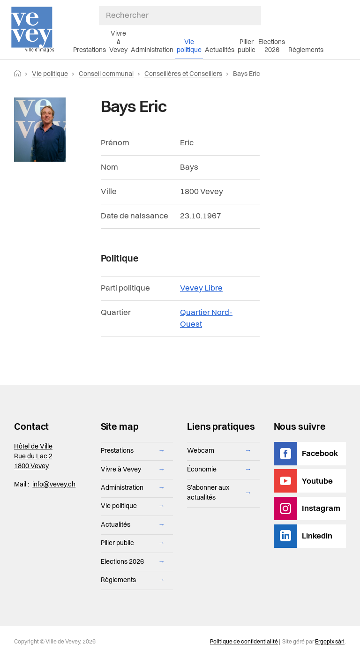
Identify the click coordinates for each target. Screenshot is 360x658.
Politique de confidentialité (244, 642)
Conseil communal (106, 74)
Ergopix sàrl (330, 642)
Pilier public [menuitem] (246, 46)
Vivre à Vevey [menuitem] (118, 41)
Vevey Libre (201, 288)
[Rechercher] (180, 15)
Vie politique (50, 74)
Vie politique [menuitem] (189, 46)
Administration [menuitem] (152, 50)
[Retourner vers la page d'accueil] (17, 74)
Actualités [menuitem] (219, 50)
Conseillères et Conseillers (183, 74)
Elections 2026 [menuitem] (271, 46)
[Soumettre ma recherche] (256, 15)
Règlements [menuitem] (305, 50)
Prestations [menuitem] (89, 50)
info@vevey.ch (53, 484)
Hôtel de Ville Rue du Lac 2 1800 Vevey (33, 456)
